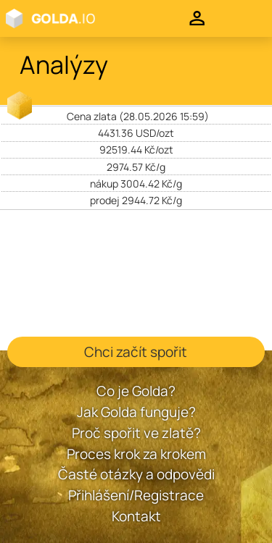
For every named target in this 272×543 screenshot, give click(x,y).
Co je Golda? (136, 391)
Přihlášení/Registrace (136, 495)
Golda (68, 18)
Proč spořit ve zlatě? (136, 433)
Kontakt (136, 516)
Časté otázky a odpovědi (136, 474)
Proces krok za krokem (136, 454)
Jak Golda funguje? (136, 412)
